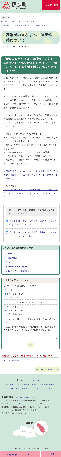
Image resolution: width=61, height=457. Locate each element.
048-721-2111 (13, 404)
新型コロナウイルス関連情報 (13, 25)
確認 (30, 345)
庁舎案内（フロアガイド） (27, 398)
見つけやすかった (14, 307)
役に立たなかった (14, 297)
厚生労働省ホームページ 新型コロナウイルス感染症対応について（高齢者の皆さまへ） (30, 193)
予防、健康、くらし (39, 25)
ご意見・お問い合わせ (17, 389)
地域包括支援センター (16, 267)
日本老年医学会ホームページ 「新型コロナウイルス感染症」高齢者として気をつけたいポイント (30, 175)
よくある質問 (47, 389)
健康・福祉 (16, 21)
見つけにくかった (14, 314)
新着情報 (15, 361)
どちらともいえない (15, 294)
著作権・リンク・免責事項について (21, 384)
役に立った (11, 290)
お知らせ (10, 253)
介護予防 (10, 262)
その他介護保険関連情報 (18, 271)
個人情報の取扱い (47, 384)
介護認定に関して (14, 258)
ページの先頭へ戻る (49, 369)
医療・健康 (29, 21)
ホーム (4, 21)
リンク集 (34, 389)
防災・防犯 (53, 5)
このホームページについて (30, 380)
